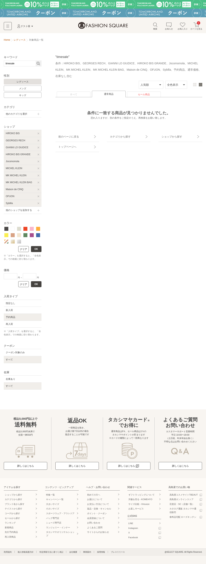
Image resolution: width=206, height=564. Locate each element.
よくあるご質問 (94, 529)
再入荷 (9, 325)
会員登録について (96, 519)
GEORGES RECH (15, 141)
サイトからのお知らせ (98, 533)
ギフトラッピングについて (141, 496)
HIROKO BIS (13, 134)
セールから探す (12, 519)
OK (36, 250)
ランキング (10, 524)
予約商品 (10, 318)
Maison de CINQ (14, 190)
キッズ (22, 96)
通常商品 (109, 95)
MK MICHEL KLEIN (16, 176)
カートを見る (196, 27)
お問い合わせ (93, 524)
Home (7, 41)
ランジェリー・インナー (58, 529)
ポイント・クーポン (97, 515)
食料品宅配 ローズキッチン (182, 518)
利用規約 (8, 553)
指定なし (10, 304)
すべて (73, 95)
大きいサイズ (52, 505)
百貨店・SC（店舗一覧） (181, 505)
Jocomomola (12, 162)
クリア (23, 250)
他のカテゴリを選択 (16, 115)
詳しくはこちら (25, 467)
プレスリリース (118, 553)
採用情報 (101, 553)
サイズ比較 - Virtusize (139, 505)
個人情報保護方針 (26, 553)
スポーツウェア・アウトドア (60, 515)
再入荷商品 (10, 538)
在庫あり (10, 380)
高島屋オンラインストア (181, 501)
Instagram (133, 529)
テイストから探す (13, 510)
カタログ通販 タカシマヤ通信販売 (182, 512)
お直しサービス (136, 510)
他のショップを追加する (19, 211)
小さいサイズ (52, 510)
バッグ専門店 (52, 519)
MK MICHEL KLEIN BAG (19, 183)
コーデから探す (12, 515)
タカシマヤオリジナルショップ (60, 535)
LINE (130, 525)
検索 (155, 27)
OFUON (10, 197)
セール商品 (144, 95)
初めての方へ (93, 496)
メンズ (22, 90)
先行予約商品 (11, 533)
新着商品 (9, 529)
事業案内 (87, 553)
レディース (23, 83)
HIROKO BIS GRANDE (18, 155)
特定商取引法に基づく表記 (51, 553)
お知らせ (169, 27)
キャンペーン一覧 (55, 501)
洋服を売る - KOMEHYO (140, 501)
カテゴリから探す (117, 136)
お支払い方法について (98, 505)
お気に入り (183, 27)
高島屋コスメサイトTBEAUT (183, 496)
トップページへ (64, 143)
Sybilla (9, 204)
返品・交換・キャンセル (99, 510)
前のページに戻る (65, 136)
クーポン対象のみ (15, 353)
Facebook (133, 539)
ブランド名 (14, 505)
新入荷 (9, 311)
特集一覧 (50, 496)
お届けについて (94, 501)
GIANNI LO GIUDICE (17, 148)
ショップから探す (169, 136)
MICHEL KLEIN (14, 169)
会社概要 (73, 553)
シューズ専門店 (53, 524)
